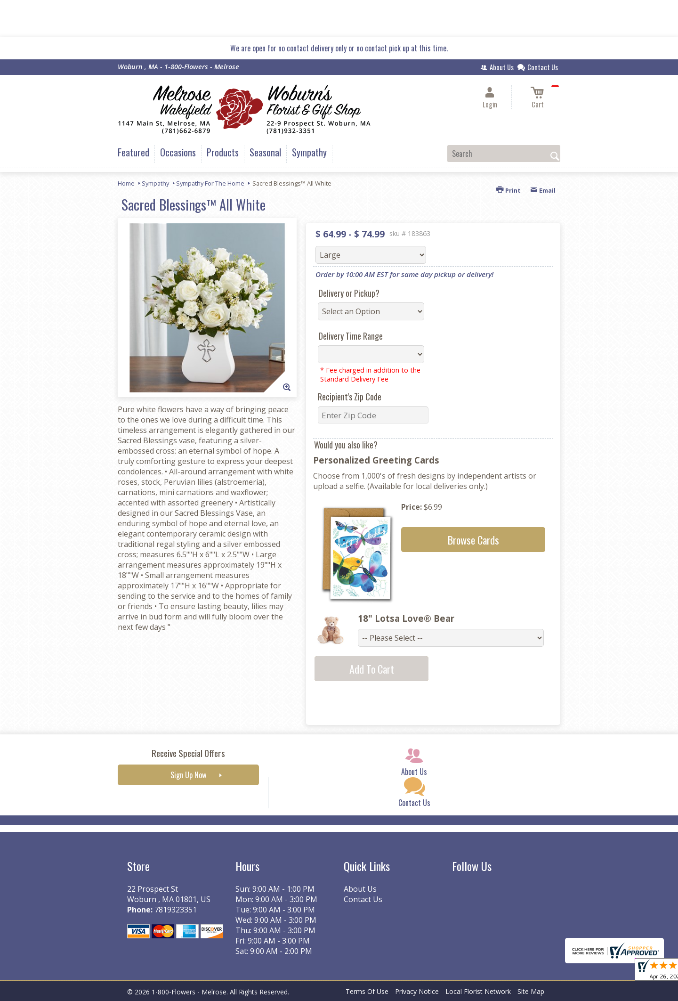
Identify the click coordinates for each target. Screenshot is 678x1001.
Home (126, 183)
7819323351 (175, 909)
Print (508, 190)
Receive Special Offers (188, 753)
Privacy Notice (417, 991)
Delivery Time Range (351, 336)
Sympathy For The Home (210, 183)
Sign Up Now (188, 775)
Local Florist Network (478, 991)
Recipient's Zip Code (349, 397)
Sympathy (155, 183)
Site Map (530, 991)
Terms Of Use (367, 991)
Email (543, 190)
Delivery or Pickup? (349, 293)
